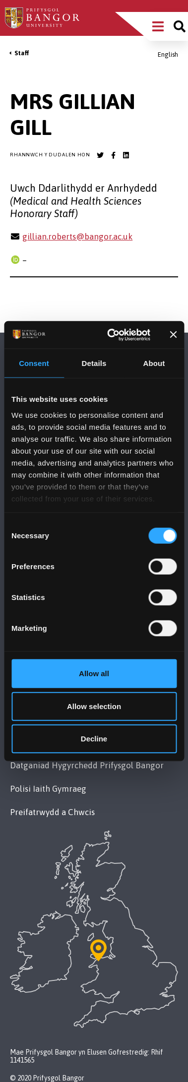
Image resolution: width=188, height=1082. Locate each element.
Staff (21, 53)
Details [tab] (94, 363)
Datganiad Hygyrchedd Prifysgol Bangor (87, 765)
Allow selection (94, 706)
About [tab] (154, 363)
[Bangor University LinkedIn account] (126, 155)
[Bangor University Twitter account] (100, 155)
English (168, 54)
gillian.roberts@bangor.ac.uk (77, 236)
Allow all (94, 673)
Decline (94, 738)
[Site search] (179, 26)
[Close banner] (173, 334)
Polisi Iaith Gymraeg (48, 789)
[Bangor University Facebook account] (113, 155)
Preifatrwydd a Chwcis (52, 812)
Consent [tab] (34, 363)
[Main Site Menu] (158, 26)
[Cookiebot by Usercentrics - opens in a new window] (111, 334)
